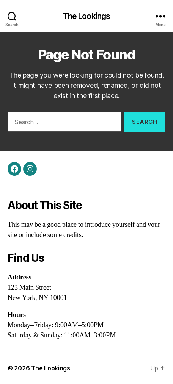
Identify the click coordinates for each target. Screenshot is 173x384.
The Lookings (86, 16)
